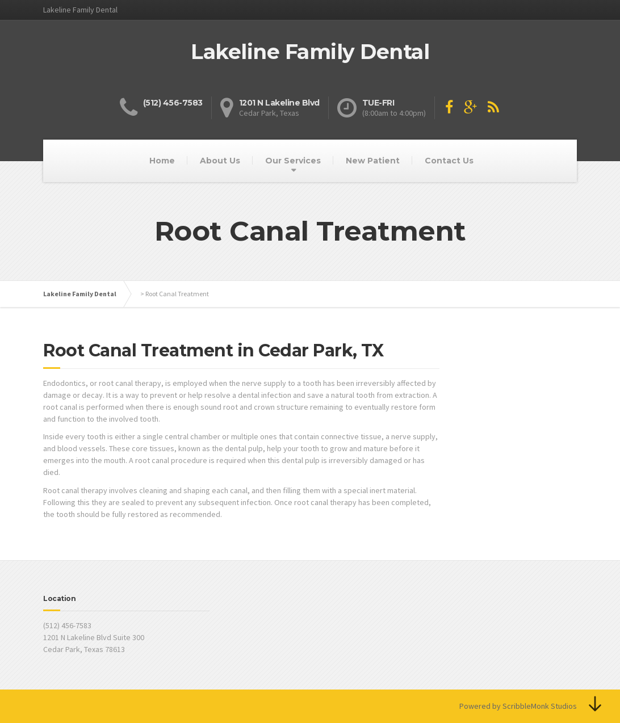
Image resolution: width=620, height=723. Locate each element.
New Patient (373, 160)
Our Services (293, 160)
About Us (220, 160)
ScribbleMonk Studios (539, 706)
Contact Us (449, 160)
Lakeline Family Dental (79, 293)
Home (162, 160)
